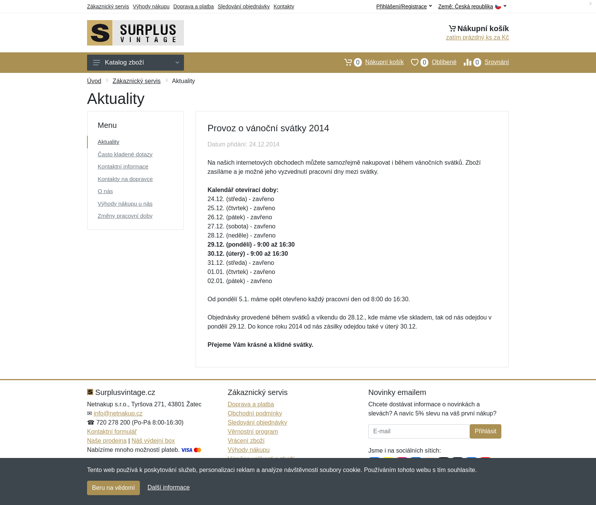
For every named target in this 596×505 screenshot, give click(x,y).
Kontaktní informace (123, 166)
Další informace (168, 487)
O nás (105, 191)
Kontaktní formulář (112, 431)
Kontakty (284, 6)
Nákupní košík (370, 62)
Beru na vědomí (113, 488)
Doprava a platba (193, 6)
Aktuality (108, 141)
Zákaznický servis (108, 6)
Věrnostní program (253, 431)
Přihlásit (485, 431)
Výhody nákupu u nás (125, 203)
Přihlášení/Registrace (404, 6)
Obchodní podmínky (255, 413)
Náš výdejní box (153, 440)
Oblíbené (430, 62)
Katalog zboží (136, 62)
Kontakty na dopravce (125, 179)
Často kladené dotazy (125, 154)
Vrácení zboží (246, 440)
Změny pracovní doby (125, 215)
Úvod (94, 81)
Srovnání (483, 62)
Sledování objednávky (244, 6)
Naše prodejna (107, 440)
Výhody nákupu (151, 6)
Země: (472, 6)
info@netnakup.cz (118, 413)
